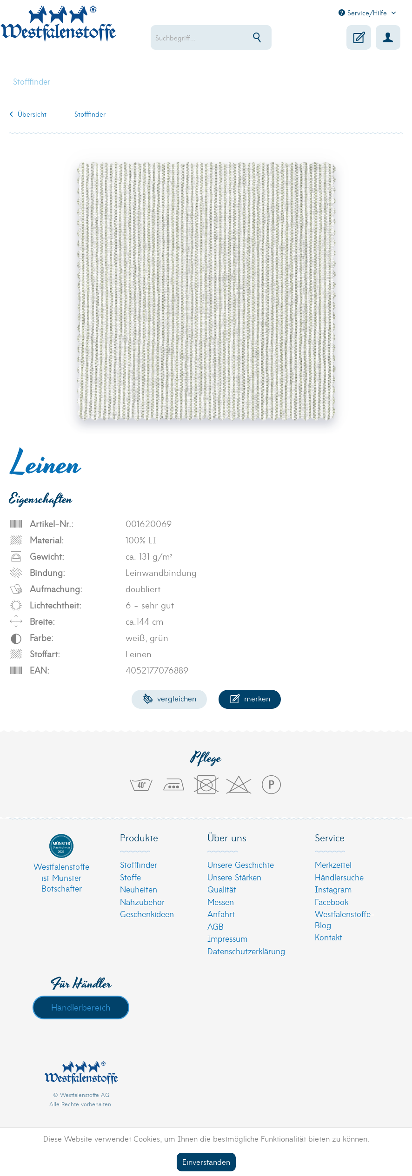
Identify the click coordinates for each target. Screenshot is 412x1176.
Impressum (227, 938)
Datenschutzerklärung (246, 951)
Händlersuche (339, 877)
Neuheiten (138, 889)
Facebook (331, 901)
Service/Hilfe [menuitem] (364, 12)
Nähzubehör (142, 901)
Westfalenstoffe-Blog (345, 919)
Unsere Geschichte (240, 864)
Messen (220, 901)
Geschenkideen (147, 913)
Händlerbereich (81, 1007)
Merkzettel (333, 864)
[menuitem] (217, 37)
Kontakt (328, 937)
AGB (215, 926)
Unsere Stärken (234, 877)
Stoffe (130, 877)
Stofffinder (138, 864)
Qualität (221, 889)
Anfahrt (221, 913)
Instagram (333, 889)
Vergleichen (169, 698)
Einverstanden (206, 1161)
